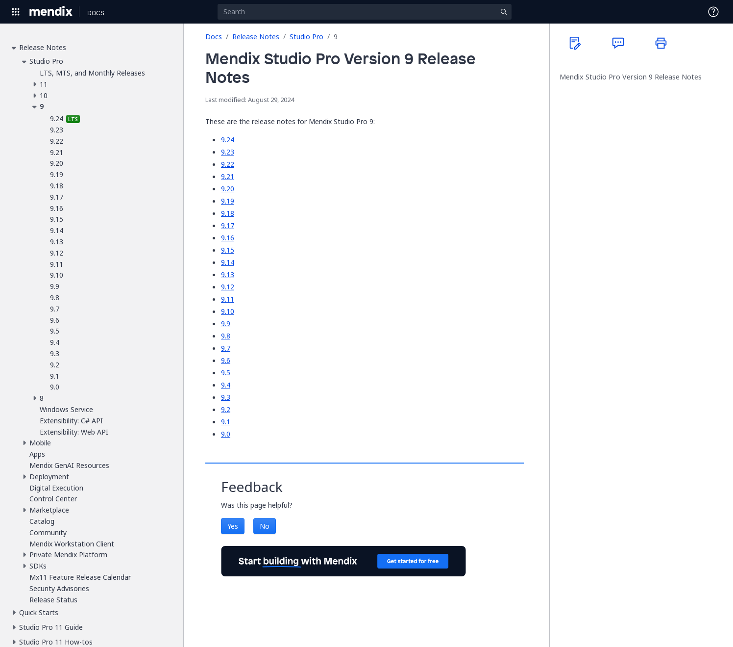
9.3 (225, 397)
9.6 (225, 360)
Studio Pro (306, 36)
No (264, 526)
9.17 (227, 225)
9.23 (227, 152)
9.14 (227, 262)
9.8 (225, 336)
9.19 (227, 201)
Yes (232, 526)
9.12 (227, 287)
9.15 (227, 250)
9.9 (225, 323)
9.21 (227, 176)
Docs (213, 36)
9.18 (227, 213)
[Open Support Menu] (713, 12)
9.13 (227, 274)
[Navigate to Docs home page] (95, 11)
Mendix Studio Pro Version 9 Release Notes (631, 77)
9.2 (225, 409)
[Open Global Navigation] (16, 12)
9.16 (227, 238)
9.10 (227, 311)
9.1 (225, 421)
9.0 (225, 434)
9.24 (227, 139)
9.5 (225, 372)
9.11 (227, 299)
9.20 (227, 188)
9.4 (225, 385)
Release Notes (255, 36)
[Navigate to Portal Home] (51, 12)
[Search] (365, 12)
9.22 (227, 164)
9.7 (225, 348)
